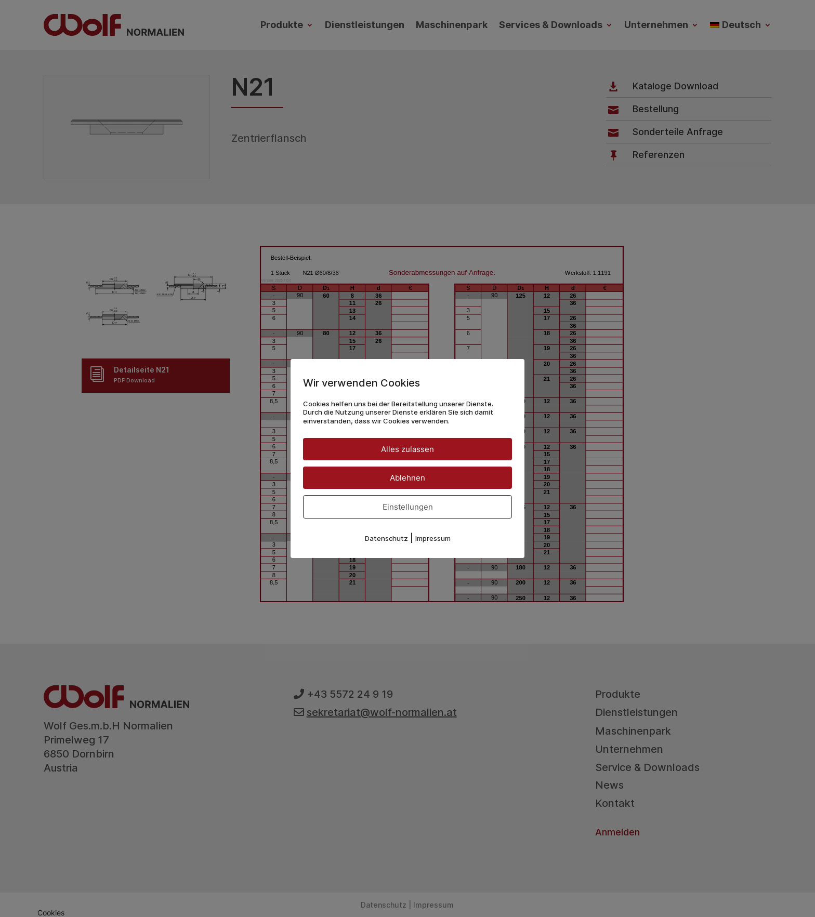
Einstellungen (408, 507)
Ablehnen (407, 478)
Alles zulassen (407, 449)
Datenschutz (386, 538)
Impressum (433, 538)
